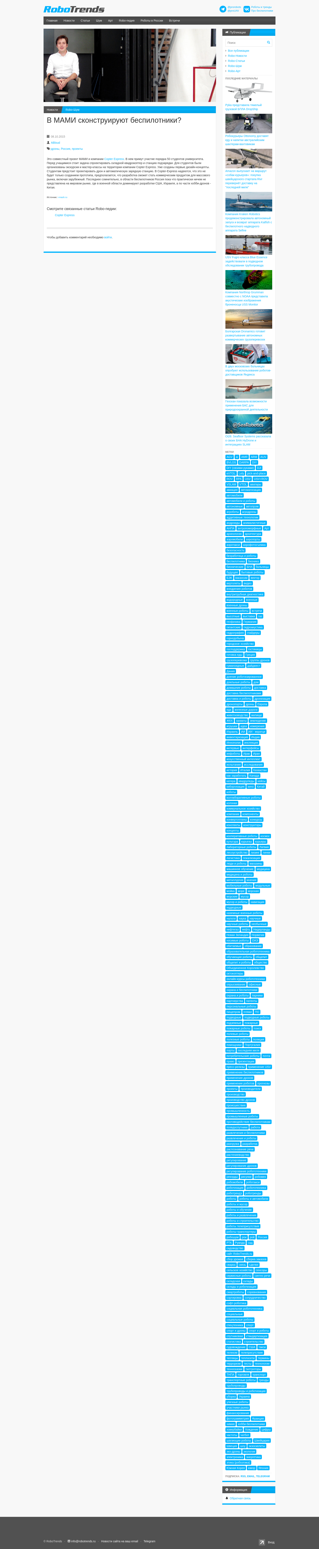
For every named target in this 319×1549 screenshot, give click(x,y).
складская (233, 1281)
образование (253, 946)
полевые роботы (238, 1034)
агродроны (249, 511)
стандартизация (256, 1336)
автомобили (235, 495)
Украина (244, 1396)
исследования (253, 764)
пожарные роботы (238, 1028)
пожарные (251, 1023)
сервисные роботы (239, 1275)
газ (260, 616)
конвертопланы (237, 819)
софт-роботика (236, 1303)
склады (248, 1281)
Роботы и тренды (261, 7)
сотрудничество (255, 1297)
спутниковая (235, 1336)
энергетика (253, 1457)
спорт (249, 1325)
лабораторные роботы (241, 847)
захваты (241, 720)
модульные (262, 885)
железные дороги (246, 709)
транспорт (259, 1374)
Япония (263, 1468)
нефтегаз (233, 929)
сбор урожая (235, 1259)
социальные (235, 1314)
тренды (264, 1380)
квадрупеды (246, 781)
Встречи (174, 20)
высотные (233, 616)
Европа (262, 704)
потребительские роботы (243, 1055)
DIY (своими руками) (240, 468)
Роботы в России (152, 20)
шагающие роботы (239, 1440)
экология (249, 1451)
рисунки (246, 1176)
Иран (256, 753)
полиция (258, 1039)
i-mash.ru (62, 197)
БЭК (229, 577)
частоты (232, 1435)
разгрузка (233, 1143)
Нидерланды (261, 929)
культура (232, 841)
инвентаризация (237, 737)
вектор (255, 577)
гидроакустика (253, 627)
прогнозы (263, 1083)
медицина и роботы (240, 874)
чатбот (244, 1435)
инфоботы (233, 753)
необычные (259, 924)
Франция (258, 1418)
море (241, 891)
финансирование (238, 1413)
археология (234, 533)
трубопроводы (236, 1385)
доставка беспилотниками (244, 693)
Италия (245, 770)
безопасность (236, 550)
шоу (243, 1446)
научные (255, 918)
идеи (243, 726)
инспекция (251, 742)
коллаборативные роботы (244, 797)
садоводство (235, 1248)
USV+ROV (261, 479)
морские (232, 896)
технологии (262, 1363)
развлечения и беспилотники (246, 1132)
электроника (235, 1457)
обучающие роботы (239, 957)
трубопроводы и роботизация (246, 1391)
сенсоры (261, 1270)
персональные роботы (241, 1006)
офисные (255, 984)
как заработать (236, 775)
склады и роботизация (241, 1286)
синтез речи (262, 1275)
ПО (257, 1012)
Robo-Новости (237, 55)
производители (251, 1088)
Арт (110, 20)
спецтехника (235, 1325)
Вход (271, 1542)
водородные (235, 599)
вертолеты (233, 583)
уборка (231, 1396)
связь (242, 1264)
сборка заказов (256, 1259)
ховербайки (234, 1429)
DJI (259, 468)
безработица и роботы (241, 555)
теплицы (232, 1358)
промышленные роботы (242, 1116)
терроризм (234, 1363)
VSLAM (231, 484)
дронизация (262, 698)
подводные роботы (256, 1017)
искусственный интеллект (244, 759)
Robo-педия (126, 20)
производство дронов (241, 1099)
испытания (234, 764)
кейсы (261, 781)
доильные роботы (238, 682)
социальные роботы (240, 1319)
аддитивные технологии (242, 517)
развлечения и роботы (241, 1138)
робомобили (235, 1182)
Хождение (251, 1429)
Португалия (252, 1045)
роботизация (235, 1187)
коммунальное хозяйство (243, 808)
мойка (231, 891)
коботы (231, 792)
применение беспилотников (245, 1072)
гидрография (235, 632)
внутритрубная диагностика (245, 594)
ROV (230, 479)
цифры (266, 1429)
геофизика (233, 621)
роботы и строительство (243, 1220)
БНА (249, 566)
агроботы (233, 511)
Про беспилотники (262, 10)
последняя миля (248, 1050)
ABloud (55, 142)
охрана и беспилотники (242, 990)
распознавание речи (240, 1149)
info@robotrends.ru (83, 1541)
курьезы (246, 841)
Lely (241, 473)
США (252, 1347)
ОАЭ (255, 940)
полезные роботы (238, 1039)
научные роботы (237, 924)
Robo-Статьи (236, 60)
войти (108, 237)
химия (231, 1424)
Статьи (85, 20)
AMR (244, 457)
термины (263, 1358)
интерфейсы (251, 748)
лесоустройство (237, 852)
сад (250, 1242)
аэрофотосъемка (254, 544)
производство (236, 1094)
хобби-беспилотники (251, 1424)
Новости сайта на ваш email (119, 1541)
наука (242, 918)
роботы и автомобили (253, 1198)
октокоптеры (235, 973)
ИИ (243, 731)
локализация (251, 858)
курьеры (260, 841)
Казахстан (260, 770)
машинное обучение (240, 869)
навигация (257, 902)
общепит (261, 957)
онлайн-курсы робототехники (246, 979)
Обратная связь (240, 1498)
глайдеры (253, 632)
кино (250, 786)
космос (265, 836)
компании (233, 814)
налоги (231, 918)
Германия (250, 621)
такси (262, 1347)
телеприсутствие (252, 1352)
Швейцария (262, 1440)
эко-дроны (233, 1451)
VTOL (243, 484)
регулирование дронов (242, 1165)
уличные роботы (237, 1402)
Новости (68, 20)
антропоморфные (249, 528)
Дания (231, 671)
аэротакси (233, 544)
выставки (249, 616)
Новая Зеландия (237, 935)
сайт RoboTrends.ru (239, 1253)
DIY (254, 462)
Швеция (232, 1446)
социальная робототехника (244, 1308)
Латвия (264, 847)
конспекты (233, 825)
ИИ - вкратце (256, 731)
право (230, 1061)
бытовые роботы (252, 572)
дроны (55, 148)
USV (248, 479)
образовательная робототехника (248, 951)
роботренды (253, 1193)
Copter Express (114, 159)
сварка (231, 1264)
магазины (256, 863)
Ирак (246, 753)
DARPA (244, 462)
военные (251, 599)
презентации (246, 1061)
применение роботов (240, 1083)
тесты (247, 1363)
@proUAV (233, 10)
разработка (250, 1143)
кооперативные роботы (242, 836)
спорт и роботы (259, 1330)
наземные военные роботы (244, 913)
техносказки (235, 1369)
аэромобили (235, 539)
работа (255, 1127)
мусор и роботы (237, 902)
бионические (235, 566)
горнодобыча (235, 638)
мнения (251, 880)
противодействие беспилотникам (249, 1121)
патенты (251, 1001)
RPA (239, 479)
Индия (255, 737)
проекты (77, 148)
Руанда (240, 1242)
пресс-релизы (236, 1066)
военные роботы (238, 610)
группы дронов (260, 660)
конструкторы (252, 825)
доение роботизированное (244, 676)
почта (266, 1055)
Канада (254, 775)
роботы (231, 1198)
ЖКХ (230, 720)
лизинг (255, 852)
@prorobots (234, 7)
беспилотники (236, 561)
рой (252, 1237)
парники (257, 995)
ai (237, 457)
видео (248, 583)
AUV (263, 457)
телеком (232, 1352)
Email (251, 1476)
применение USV (259, 1066)
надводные (234, 907)
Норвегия (258, 935)
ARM (254, 457)
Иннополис (234, 742)
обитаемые (234, 946)
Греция (250, 654)
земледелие (258, 720)
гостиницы (255, 649)
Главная (52, 20)
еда (229, 709)
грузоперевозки (237, 660)
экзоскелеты (257, 1446)
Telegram (263, 1476)
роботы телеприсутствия (243, 1226)
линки (266, 852)
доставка (260, 687)
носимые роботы (238, 940)
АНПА (231, 528)
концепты (233, 830)
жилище (256, 715)
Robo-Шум (72, 109)
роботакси (253, 1182)
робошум (233, 1237)
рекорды (232, 1176)
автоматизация (251, 490)
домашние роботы (239, 687)
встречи (257, 610)
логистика (233, 858)
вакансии (241, 577)
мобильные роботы (239, 885)
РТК (229, 1242)
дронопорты (235, 704)
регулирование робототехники (247, 1171)
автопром (252, 506)
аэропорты (253, 539)
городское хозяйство (240, 643)
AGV (230, 457)
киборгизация (236, 786)
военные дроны (237, 605)
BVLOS (231, 462)
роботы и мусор (237, 1204)
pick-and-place (256, 473)
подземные (234, 1023)
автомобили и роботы (241, 500)
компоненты (251, 814)
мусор (245, 896)
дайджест (253, 665)
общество (260, 962)
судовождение (236, 1347)
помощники (234, 1045)
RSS (243, 1476)
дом (256, 682)
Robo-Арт (234, 71)
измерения (257, 726)
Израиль (232, 731)
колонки (232, 803)
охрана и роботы (238, 995)
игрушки (232, 726)
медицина (263, 869)
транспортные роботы (241, 1380)
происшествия (236, 1105)
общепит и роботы (239, 962)
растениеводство (238, 1154)
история (232, 770)
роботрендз (234, 1193)
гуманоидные (235, 665)
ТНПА (230, 1374)
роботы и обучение (239, 1209)
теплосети (248, 1358)
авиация (232, 490)
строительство (253, 1341)
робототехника (256, 1187)
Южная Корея (236, 1468)
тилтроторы (253, 1369)
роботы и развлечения (241, 1215)
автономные (235, 506)
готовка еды (235, 654)
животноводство (237, 715)
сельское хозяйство (239, 1270)
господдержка (236, 649)
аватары (255, 484)
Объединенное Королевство (245, 968)
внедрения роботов (239, 588)
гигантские (233, 627)
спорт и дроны (236, 1330)
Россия (65, 148)
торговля (243, 1374)
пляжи (248, 1012)
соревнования (256, 1292)
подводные (234, 1017)
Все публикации (238, 50)
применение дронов (240, 1077)
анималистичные (254, 522)
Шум (99, 20)
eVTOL (231, 473)
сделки (253, 1264)
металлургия (235, 880)
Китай (261, 786)
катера (231, 781)
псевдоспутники (237, 1127)
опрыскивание (236, 984)
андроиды (233, 522)
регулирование (236, 1160)
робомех (260, 1176)
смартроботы (235, 1292)
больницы (262, 566)
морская (253, 891)
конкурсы (256, 819)
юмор (251, 1468)
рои (244, 1237)
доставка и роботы (239, 698)
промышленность (238, 1110)
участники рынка (238, 1407)
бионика (253, 561)
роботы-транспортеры (241, 1231)
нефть (246, 929)
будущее (232, 572)
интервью (233, 748)
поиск (257, 1028)
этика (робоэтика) (238, 1462)
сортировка (234, 1297)
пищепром (233, 1012)
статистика (234, 1341)
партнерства (235, 1001)
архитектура (253, 533)
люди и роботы (237, 863)
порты (231, 1050)
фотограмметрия (238, 1418)
